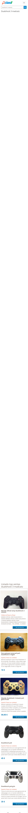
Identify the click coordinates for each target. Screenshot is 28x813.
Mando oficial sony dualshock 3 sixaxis (12, 611)
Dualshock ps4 (6, 743)
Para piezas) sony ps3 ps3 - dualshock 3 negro (11, 654)
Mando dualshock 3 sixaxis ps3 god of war (12, 698)
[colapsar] (24, 2)
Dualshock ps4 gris (8, 786)
